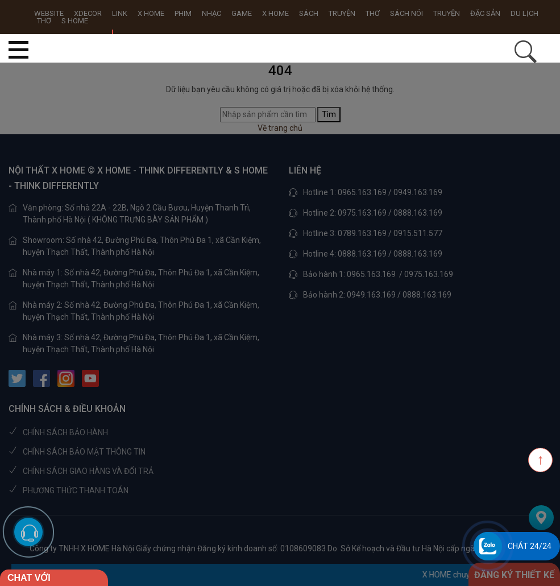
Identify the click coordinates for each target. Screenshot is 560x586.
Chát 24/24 (529, 546)
